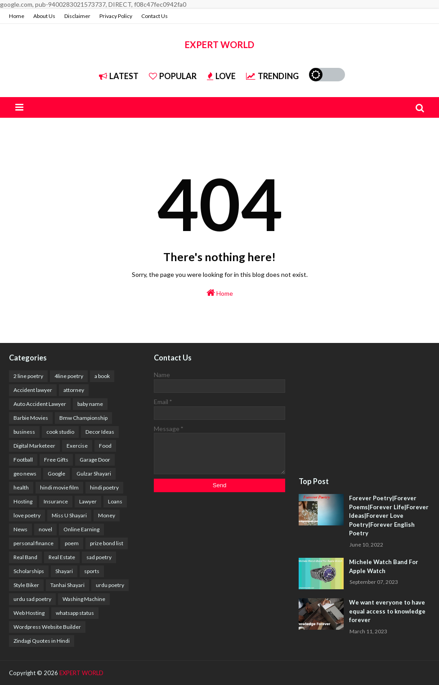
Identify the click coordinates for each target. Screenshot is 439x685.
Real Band (25, 557)
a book (102, 376)
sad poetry (99, 557)
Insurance (56, 501)
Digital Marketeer (34, 445)
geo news (24, 473)
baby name (90, 403)
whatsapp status (75, 612)
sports (91, 571)
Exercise (77, 445)
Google (56, 473)
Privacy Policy (115, 16)
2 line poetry (28, 376)
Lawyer (88, 501)
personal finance (33, 543)
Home (16, 16)
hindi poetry (104, 487)
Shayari (64, 571)
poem (72, 543)
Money (106, 515)
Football (23, 459)
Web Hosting (29, 612)
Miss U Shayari (69, 515)
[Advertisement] (364, 410)
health (21, 487)
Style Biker (26, 585)
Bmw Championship (83, 417)
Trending (272, 76)
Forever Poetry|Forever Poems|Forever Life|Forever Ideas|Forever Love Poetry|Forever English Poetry (389, 515)
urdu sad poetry (32, 599)
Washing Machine (84, 599)
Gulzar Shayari (93, 473)
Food (105, 445)
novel (45, 529)
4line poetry (68, 376)
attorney (73, 390)
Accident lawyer (32, 390)
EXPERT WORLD (219, 44)
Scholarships (28, 571)
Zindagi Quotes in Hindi (41, 640)
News (20, 529)
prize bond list (106, 543)
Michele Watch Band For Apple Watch (383, 566)
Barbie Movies (30, 417)
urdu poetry (110, 585)
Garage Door (95, 459)
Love (221, 76)
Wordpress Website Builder (47, 626)
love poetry (26, 515)
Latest (119, 76)
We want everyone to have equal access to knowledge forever (387, 611)
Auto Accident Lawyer (39, 403)
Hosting (22, 501)
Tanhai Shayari (67, 585)
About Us (44, 16)
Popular (173, 76)
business (24, 431)
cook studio (60, 431)
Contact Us (154, 16)
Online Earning (81, 529)
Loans (115, 501)
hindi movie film (59, 487)
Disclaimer (77, 16)
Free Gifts (56, 459)
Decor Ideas (99, 431)
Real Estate (62, 557)
